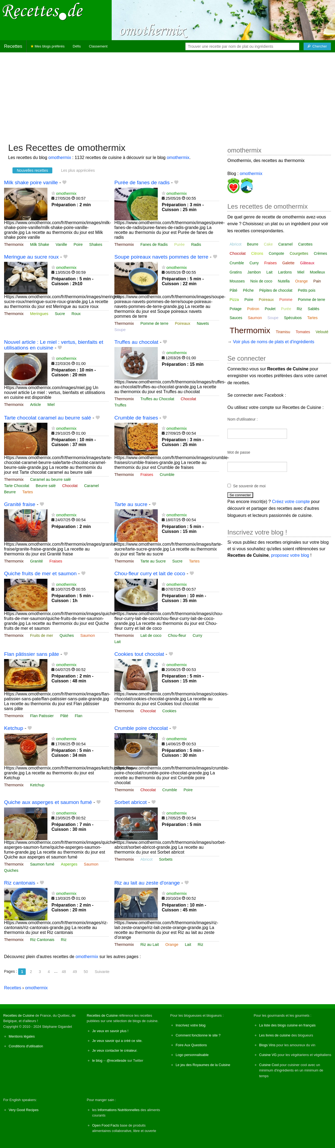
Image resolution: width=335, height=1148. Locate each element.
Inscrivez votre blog (190, 1025)
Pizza (234, 299)
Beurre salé (46, 486)
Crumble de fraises (136, 418)
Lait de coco (151, 635)
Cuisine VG (268, 1055)
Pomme (285, 299)
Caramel (91, 486)
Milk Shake (39, 244)
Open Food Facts (105, 1125)
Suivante (102, 971)
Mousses (237, 281)
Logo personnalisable (192, 1055)
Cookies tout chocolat (139, 654)
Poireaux (182, 323)
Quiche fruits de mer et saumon (40, 573)
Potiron (253, 309)
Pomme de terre (154, 323)
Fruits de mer (41, 635)
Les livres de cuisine (274, 1035)
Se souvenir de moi (249, 486)
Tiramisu (283, 332)
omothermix (60, 157)
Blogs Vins (267, 1045)
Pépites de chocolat (275, 290)
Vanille (61, 244)
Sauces (236, 318)
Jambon (254, 272)
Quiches (67, 635)
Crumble (167, 474)
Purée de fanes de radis (142, 182)
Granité (36, 561)
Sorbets (166, 859)
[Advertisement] (167, 95)
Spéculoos (293, 318)
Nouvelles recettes (32, 170)
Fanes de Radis (154, 244)
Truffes (120, 405)
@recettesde (116, 1060)
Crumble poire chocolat (141, 728)
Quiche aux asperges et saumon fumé (48, 802)
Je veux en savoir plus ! (110, 1031)
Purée (179, 244)
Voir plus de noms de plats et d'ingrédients (273, 341)
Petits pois (306, 290)
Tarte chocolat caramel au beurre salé (47, 418)
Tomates (303, 332)
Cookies (169, 711)
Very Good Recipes (23, 1110)
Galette (288, 263)
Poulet (270, 309)
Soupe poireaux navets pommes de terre (161, 257)
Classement (98, 46)
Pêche (248, 290)
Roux (76, 313)
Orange (171, 944)
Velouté (321, 332)
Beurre (10, 492)
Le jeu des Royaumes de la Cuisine (203, 1065)
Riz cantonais (19, 883)
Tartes (27, 492)
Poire (78, 244)
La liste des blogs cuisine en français (287, 1025)
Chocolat (188, 399)
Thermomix (14, 244)
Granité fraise (19, 504)
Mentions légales (22, 1036)
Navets (203, 323)
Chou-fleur (177, 635)
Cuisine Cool (269, 1065)
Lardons (285, 272)
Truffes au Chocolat (157, 399)
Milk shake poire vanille (31, 182)
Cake (268, 244)
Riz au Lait (149, 944)
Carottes (305, 244)
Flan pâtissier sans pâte (31, 654)
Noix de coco (261, 281)
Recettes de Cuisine (18, 1015)
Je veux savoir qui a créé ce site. (117, 1041)
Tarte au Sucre (153, 561)
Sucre (60, 313)
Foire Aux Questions (191, 1045)
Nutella (284, 281)
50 (86, 971)
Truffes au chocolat (136, 342)
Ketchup (13, 728)
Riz (64, 939)
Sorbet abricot (130, 802)
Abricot (146, 859)
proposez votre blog (290, 555)
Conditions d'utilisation (26, 1046)
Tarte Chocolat (16, 486)
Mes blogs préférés (48, 46)
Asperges (69, 864)
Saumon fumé (42, 864)
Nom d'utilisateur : (242, 419)
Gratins (236, 272)
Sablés (313, 309)
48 (64, 971)
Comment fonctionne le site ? (198, 1035)
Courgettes (299, 253)
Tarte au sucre (130, 504)
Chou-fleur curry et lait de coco (149, 573)
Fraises (146, 474)
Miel (50, 404)
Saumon (87, 635)
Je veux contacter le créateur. (114, 1050)
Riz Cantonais (42, 939)
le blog (97, 1060)
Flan (78, 716)
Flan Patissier (42, 716)
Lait (117, 642)
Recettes (13, 46)
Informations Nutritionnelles (119, 1110)
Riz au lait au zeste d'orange (147, 883)
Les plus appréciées (78, 170)
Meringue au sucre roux (31, 257)
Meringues (39, 313)
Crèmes (320, 253)
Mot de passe (238, 452)
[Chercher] (317, 46)
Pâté (64, 716)
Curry (197, 635)
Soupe (120, 329)
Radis (196, 244)
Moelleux (317, 272)
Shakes (95, 244)
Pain (317, 281)
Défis (77, 46)
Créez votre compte (291, 501)
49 (75, 971)
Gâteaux (307, 263)
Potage (235, 309)
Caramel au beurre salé (50, 479)
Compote (276, 253)
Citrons (257, 253)
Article (35, 404)
